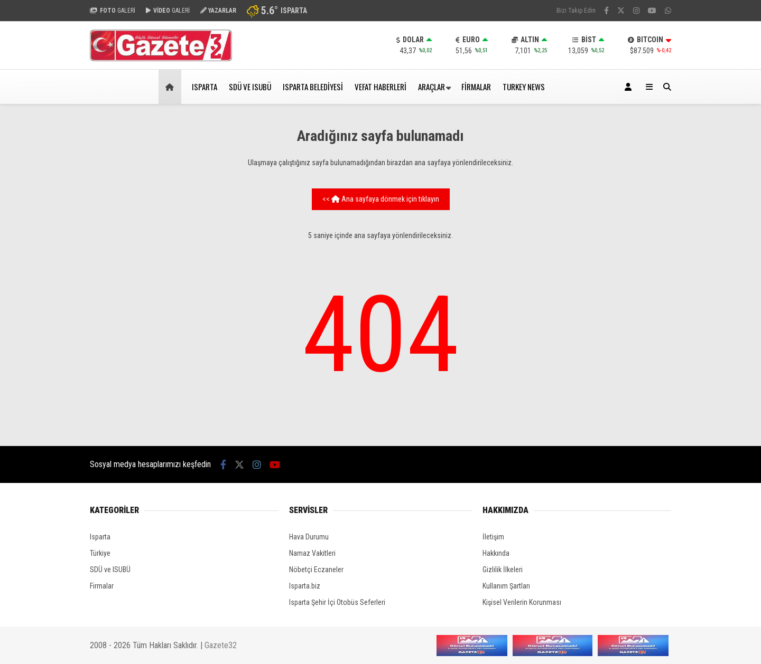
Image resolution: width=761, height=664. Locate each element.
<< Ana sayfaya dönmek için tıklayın (380, 199)
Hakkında (495, 553)
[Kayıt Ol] (630, 87)
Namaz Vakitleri (312, 553)
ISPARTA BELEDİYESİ (313, 86)
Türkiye (100, 553)
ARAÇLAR (431, 86)
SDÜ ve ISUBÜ (250, 86)
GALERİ (112, 10)
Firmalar (102, 586)
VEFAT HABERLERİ (380, 86)
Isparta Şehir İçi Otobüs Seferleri (337, 602)
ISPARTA (204, 86)
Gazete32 (221, 645)
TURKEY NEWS (524, 86)
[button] (171, 87)
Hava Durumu (309, 537)
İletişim (493, 537)
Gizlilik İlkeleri (502, 569)
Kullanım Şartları (506, 586)
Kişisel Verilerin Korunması (521, 602)
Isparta (100, 537)
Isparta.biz (304, 586)
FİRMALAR (476, 86)
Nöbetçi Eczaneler (316, 569)
